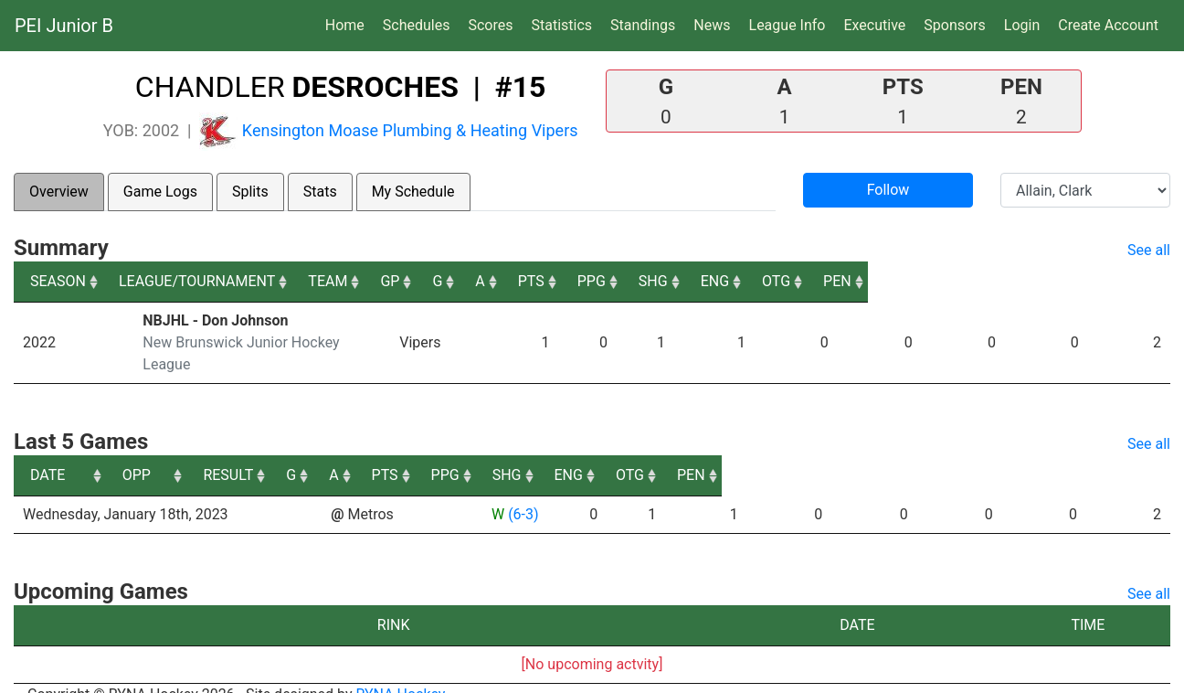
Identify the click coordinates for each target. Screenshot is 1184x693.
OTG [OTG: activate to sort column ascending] (1064, 281)
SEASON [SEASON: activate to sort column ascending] (58, 281)
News (711, 25)
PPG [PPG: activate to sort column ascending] (833, 281)
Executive (874, 25)
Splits (250, 191)
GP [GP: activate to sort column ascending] (581, 281)
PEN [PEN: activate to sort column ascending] (1140, 281)
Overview (59, 191)
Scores (494, 24)
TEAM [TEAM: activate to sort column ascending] (489, 281)
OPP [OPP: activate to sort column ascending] (352, 453)
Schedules (416, 25)
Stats (320, 191)
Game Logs (160, 191)
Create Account (1108, 25)
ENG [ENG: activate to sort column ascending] (987, 281)
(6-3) (523, 492)
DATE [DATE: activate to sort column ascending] (47, 453)
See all (1148, 250)
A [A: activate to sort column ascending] (692, 281)
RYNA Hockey (401, 672)
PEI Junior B (64, 26)
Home (345, 25)
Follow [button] (888, 189)
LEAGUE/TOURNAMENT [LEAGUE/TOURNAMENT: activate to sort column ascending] (219, 281)
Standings (642, 25)
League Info (787, 25)
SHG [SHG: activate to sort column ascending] (910, 281)
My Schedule (413, 191)
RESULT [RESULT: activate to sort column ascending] (506, 453)
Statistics (565, 24)
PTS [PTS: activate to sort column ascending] (758, 281)
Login (1022, 25)
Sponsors (955, 25)
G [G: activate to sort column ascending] (640, 281)
